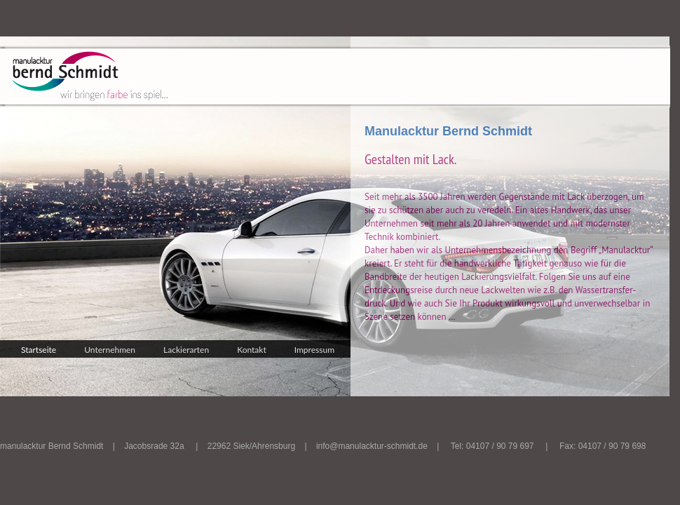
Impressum (314, 349)
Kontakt (251, 349)
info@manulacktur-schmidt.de (372, 446)
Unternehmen (109, 349)
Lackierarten (186, 349)
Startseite (38, 349)
